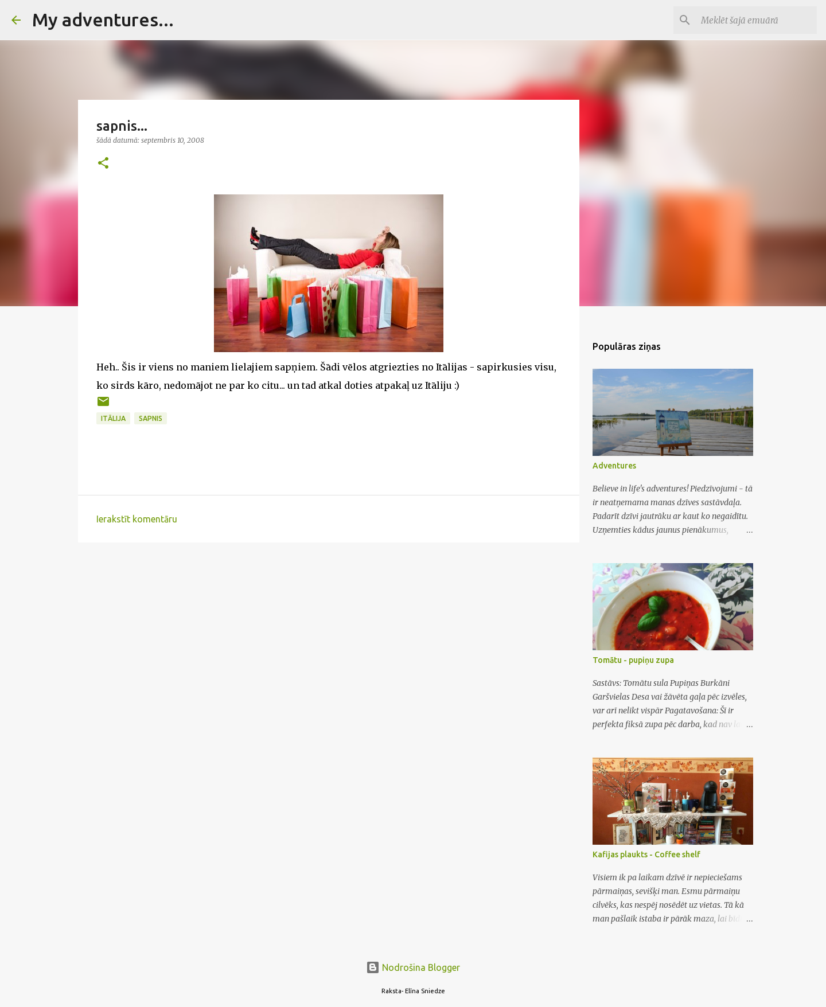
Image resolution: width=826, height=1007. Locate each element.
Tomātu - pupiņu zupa (633, 660)
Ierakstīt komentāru (136, 519)
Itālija (113, 418)
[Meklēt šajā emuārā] (756, 20)
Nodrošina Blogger (413, 967)
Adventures (614, 465)
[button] (103, 163)
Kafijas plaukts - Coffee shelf (646, 854)
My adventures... (103, 19)
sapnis (150, 418)
